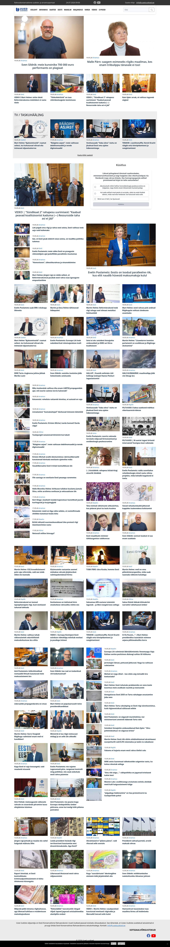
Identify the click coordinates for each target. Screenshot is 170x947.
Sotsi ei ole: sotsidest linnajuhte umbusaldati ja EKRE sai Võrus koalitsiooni (100, 343)
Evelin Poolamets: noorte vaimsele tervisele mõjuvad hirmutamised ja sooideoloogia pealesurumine (101, 439)
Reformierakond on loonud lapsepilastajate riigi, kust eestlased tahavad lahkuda (30, 605)
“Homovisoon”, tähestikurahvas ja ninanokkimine (54, 262)
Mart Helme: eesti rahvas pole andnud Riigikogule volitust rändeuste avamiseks (138, 310)
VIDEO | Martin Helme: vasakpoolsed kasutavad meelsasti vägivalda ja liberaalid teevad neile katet (102, 911)
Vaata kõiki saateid (85, 155)
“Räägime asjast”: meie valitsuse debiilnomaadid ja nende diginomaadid (64, 145)
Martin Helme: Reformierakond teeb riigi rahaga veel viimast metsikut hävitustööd (102, 310)
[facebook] (95, 2)
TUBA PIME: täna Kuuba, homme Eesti (102, 569)
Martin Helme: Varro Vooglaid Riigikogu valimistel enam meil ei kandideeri (28, 736)
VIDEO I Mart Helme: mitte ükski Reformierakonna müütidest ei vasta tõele (30, 100)
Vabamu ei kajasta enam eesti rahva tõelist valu (125, 750)
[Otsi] (136, 10)
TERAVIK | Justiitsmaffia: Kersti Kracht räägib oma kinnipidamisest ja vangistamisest (138, 145)
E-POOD (102, 10)
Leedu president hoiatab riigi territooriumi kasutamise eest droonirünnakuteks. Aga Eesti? (63, 843)
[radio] (121, 187)
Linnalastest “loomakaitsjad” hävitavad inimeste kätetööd (57, 412)
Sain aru (113, 943)
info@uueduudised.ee (145, 2)
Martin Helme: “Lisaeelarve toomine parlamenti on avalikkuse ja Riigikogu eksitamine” (138, 343)
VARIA (87, 10)
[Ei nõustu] (167, 944)
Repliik (131, 405)
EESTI (60, 10)
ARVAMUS (43, 10)
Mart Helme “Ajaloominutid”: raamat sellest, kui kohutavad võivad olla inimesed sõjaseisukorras (30, 145)
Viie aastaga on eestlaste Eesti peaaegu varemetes (54, 477)
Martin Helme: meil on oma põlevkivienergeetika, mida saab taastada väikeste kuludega (136, 572)
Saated (23, 140)
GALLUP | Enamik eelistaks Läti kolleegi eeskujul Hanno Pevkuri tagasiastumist (100, 376)
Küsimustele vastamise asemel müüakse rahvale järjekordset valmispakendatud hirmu (63, 572)
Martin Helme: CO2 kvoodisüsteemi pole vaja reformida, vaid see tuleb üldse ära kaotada (29, 572)
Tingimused (121, 943)
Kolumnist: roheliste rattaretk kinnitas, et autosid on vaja (57, 399)
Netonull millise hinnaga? (43, 533)
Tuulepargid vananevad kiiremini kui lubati (51, 435)
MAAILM (67, 10)
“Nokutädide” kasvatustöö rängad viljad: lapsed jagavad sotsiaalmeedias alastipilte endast (66, 911)
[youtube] (98, 2)
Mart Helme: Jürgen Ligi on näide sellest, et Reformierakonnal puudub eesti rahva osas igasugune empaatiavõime (55, 277)
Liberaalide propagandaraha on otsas (30, 704)
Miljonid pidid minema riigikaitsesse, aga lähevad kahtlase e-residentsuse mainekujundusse (30, 911)
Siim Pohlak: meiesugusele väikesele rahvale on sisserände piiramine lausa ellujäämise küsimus (30, 804)
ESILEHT (33, 10)
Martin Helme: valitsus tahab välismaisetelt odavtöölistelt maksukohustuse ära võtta (26, 637)
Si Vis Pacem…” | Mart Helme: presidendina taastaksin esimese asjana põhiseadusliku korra (136, 637)
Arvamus (24, 61)
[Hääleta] (121, 205)
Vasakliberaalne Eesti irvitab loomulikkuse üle (52, 466)
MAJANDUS (78, 10)
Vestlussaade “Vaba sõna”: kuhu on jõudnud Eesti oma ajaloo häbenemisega (101, 145)
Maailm (41, 519)
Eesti (22, 94)
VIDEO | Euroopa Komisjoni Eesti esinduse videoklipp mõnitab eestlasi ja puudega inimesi (66, 637)
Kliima (41, 432)
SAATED (52, 10)
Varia (94, 433)
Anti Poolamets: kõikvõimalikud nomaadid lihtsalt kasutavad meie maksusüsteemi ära (29, 674)
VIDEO (94, 10)
